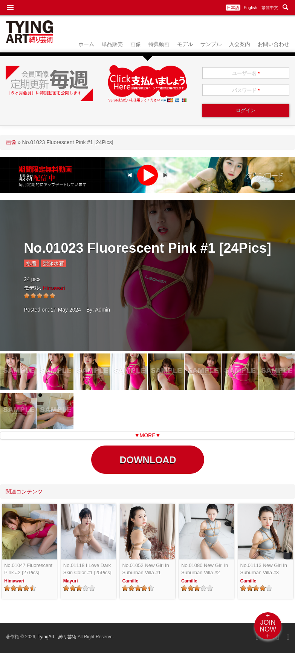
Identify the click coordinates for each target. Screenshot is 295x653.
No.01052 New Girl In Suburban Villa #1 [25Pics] (145, 569)
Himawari (54, 288)
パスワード (246, 90)
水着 (31, 263)
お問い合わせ (273, 44)
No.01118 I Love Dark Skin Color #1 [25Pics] (87, 569)
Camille (130, 581)
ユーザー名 (246, 73)
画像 (135, 44)
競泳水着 (53, 263)
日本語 (233, 7)
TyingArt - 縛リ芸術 (58, 636)
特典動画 (159, 44)
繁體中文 (269, 7)
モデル (185, 44)
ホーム (86, 44)
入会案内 (239, 44)
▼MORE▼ (148, 435)
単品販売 (112, 44)
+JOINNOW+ (268, 625)
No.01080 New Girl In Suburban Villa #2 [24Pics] (204, 569)
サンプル (211, 44)
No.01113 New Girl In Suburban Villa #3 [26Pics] (263, 569)
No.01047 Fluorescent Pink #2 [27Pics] (28, 569)
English (250, 7)
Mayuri (70, 581)
